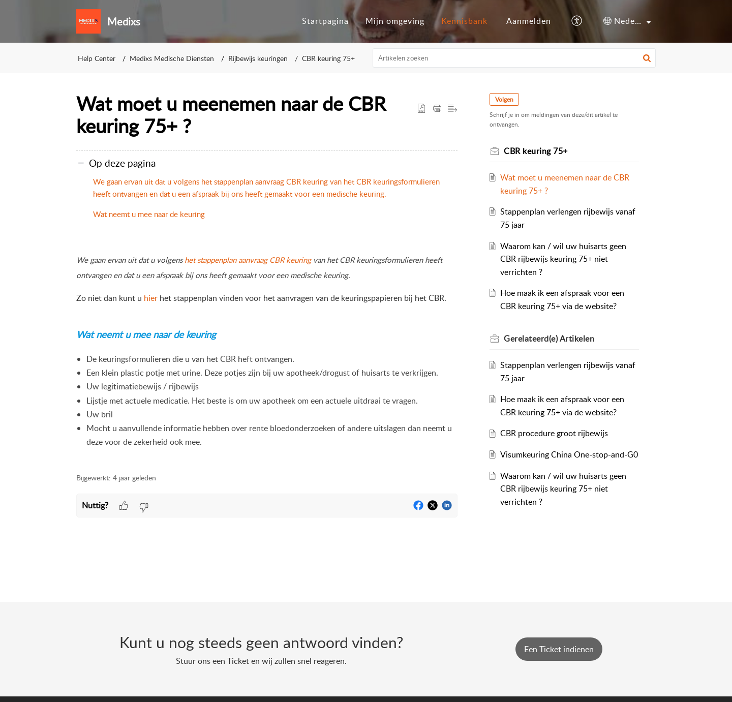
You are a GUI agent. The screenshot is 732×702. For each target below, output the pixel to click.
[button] (577, 21)
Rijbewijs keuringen (258, 58)
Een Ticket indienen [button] (559, 649)
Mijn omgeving (394, 20)
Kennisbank (464, 20)
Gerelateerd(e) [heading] (549, 338)
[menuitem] (325, 21)
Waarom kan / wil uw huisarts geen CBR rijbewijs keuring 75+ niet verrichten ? (564, 259)
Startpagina (325, 20)
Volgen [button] (505, 99)
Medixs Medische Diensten (172, 58)
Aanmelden (528, 20)
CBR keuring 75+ (328, 58)
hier (151, 297)
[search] (514, 58)
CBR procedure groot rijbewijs (554, 433)
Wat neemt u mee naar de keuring (149, 214)
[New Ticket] (558, 649)
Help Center (96, 58)
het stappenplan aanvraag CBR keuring (248, 260)
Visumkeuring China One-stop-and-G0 (569, 454)
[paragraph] (267, 357)
